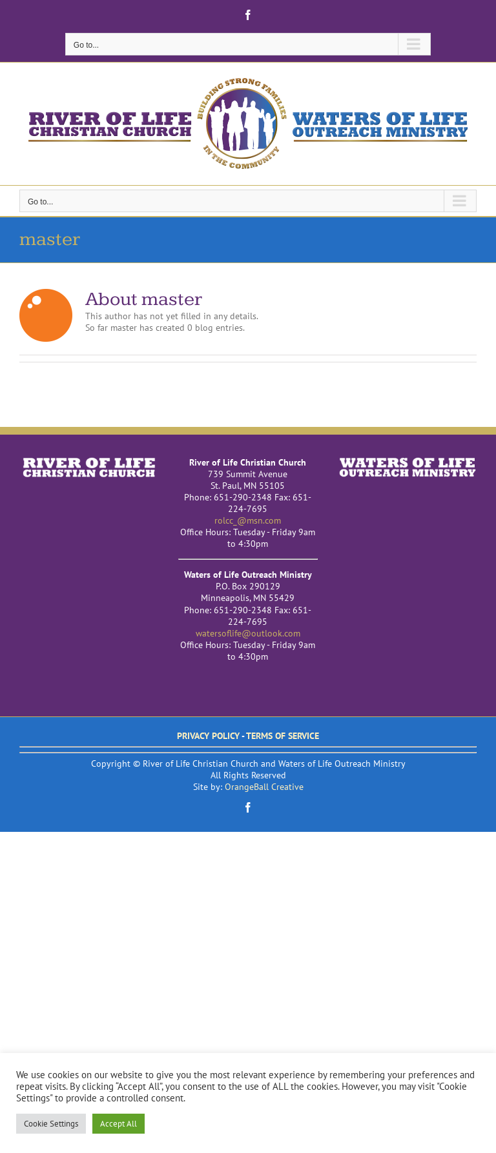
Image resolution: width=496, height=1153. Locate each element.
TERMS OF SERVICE (282, 736)
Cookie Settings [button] (51, 1123)
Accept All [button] (118, 1123)
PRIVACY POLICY (208, 736)
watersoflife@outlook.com (248, 633)
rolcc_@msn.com (247, 520)
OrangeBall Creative (264, 787)
